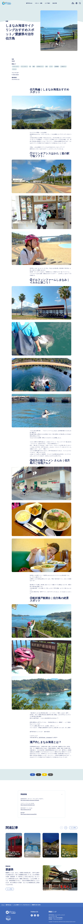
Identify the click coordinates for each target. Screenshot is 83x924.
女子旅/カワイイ (40, 66)
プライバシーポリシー (57, 919)
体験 (34, 66)
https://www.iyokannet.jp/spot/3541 (29, 814)
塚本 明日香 (16, 74)
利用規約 (50, 919)
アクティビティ (16, 66)
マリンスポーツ (24, 66)
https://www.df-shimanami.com (28, 804)
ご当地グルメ (63, 66)
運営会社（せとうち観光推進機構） (56, 917)
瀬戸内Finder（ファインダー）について (57, 914)
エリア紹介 (47, 3)
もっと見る (73, 827)
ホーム (3, 904)
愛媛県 (13, 61)
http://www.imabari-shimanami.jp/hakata (30, 800)
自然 (46, 66)
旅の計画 (55, 3)
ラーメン (14, 69)
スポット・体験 (38, 3)
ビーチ (51, 66)
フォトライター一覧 (53, 916)
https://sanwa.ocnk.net (26, 809)
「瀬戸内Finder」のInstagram (45, 737)
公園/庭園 (56, 66)
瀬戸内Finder (29, 3)
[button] (32, 774)
